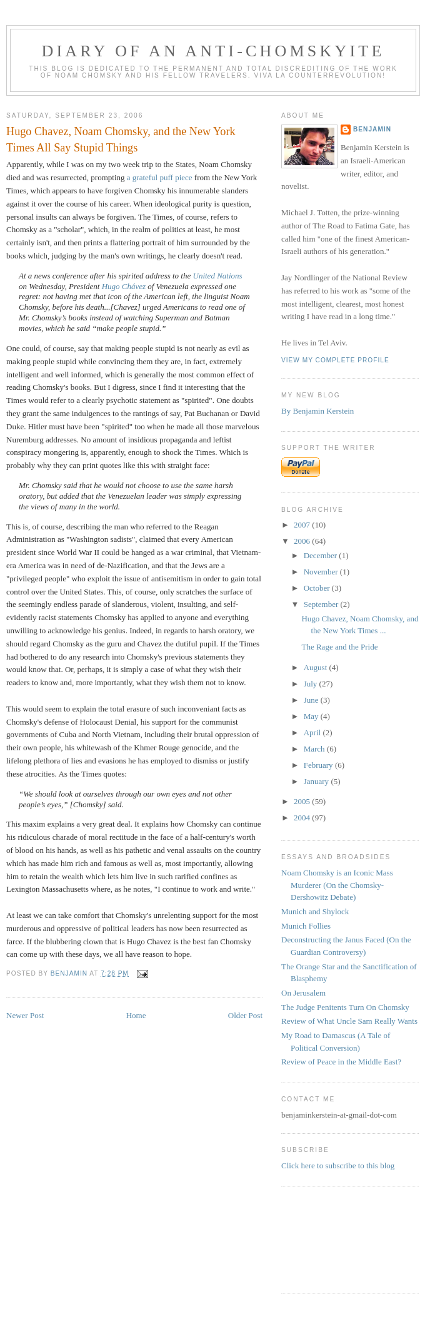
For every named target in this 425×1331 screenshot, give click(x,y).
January (317, 781)
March (315, 748)
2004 (303, 817)
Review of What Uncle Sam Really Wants (349, 1021)
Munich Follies (306, 926)
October (318, 588)
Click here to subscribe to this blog (337, 1165)
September (322, 604)
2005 (303, 801)
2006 (303, 541)
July (311, 683)
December (321, 555)
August (316, 667)
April (313, 732)
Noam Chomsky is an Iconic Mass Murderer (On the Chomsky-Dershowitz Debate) (337, 885)
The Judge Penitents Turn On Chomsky (345, 1007)
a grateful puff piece (160, 177)
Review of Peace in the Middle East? (341, 1061)
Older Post (245, 1015)
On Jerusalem (303, 992)
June (312, 700)
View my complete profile (335, 360)
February (319, 765)
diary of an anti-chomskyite (213, 51)
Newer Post (25, 1015)
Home (136, 1015)
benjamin (372, 129)
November (322, 571)
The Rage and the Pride (339, 646)
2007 (303, 524)
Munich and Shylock (315, 911)
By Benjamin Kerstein (317, 411)
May (312, 716)
